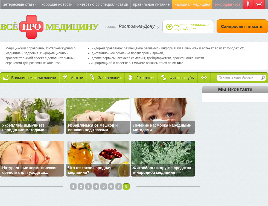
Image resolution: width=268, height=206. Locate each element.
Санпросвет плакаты (242, 26)
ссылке (177, 63)
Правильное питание (151, 4)
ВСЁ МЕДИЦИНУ (49, 26)
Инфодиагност (227, 4)
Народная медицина (192, 4)
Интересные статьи (20, 4)
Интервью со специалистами (102, 4)
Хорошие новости (57, 4)
